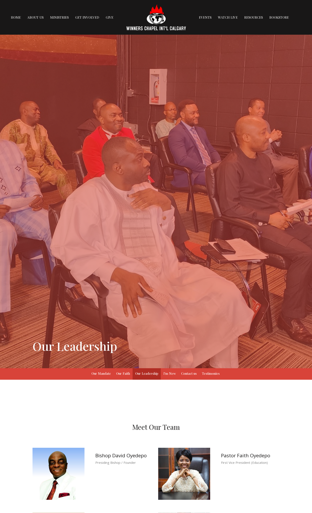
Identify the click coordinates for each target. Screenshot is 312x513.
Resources (253, 17)
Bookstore (279, 17)
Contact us (189, 373)
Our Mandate (101, 373)
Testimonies (211, 373)
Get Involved (87, 17)
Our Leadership (146, 373)
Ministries (59, 17)
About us (35, 17)
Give (109, 17)
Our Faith (123, 373)
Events (205, 17)
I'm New (169, 373)
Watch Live (228, 17)
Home (16, 17)
